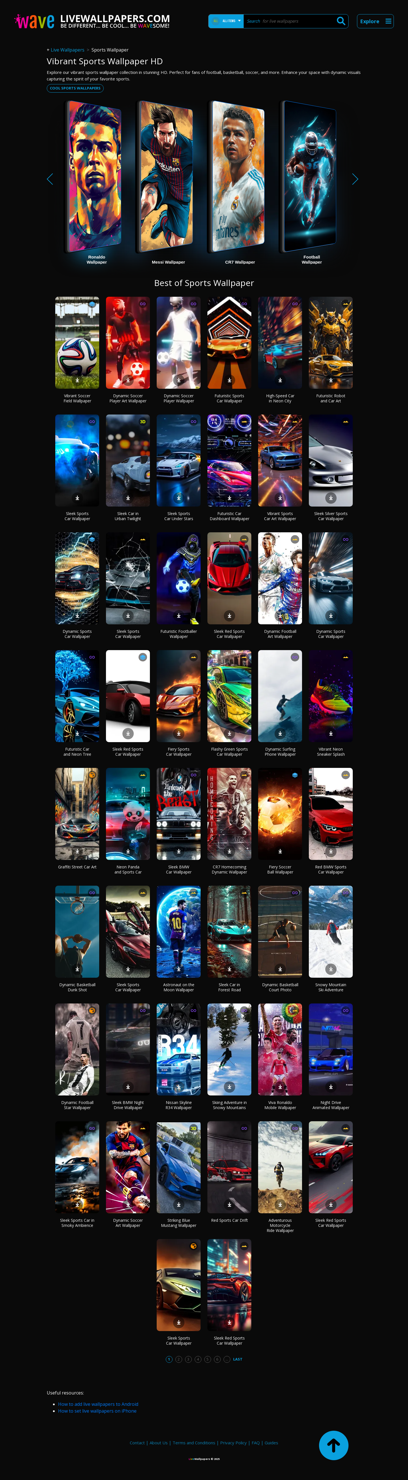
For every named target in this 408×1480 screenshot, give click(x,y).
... (227, 1359)
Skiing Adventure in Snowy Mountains (229, 1105)
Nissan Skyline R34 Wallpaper (178, 1105)
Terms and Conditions (194, 1442)
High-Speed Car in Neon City (280, 398)
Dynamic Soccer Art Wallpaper (128, 1223)
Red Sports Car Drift (229, 1220)
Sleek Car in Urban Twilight (128, 516)
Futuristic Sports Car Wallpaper (229, 398)
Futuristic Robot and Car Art (330, 398)
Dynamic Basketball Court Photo (280, 987)
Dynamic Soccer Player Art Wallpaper (127, 398)
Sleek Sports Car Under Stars (178, 516)
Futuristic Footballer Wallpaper (178, 634)
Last (238, 1359)
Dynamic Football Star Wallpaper (77, 1105)
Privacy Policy (233, 1442)
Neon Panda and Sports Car (128, 869)
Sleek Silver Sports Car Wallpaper (331, 516)
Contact (137, 1442)
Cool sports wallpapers (75, 88)
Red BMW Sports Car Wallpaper (331, 869)
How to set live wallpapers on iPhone (97, 1411)
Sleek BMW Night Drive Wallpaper (128, 1105)
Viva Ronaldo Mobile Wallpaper (280, 1105)
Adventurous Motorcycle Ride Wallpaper (280, 1225)
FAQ (256, 1442)
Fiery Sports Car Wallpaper (179, 751)
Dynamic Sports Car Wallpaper (77, 634)
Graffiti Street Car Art (77, 867)
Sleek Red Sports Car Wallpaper (229, 634)
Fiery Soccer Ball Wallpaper (280, 869)
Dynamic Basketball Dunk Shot (77, 987)
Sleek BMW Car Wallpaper (179, 869)
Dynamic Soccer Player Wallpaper (178, 398)
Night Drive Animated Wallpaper (331, 1105)
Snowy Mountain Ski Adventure (330, 987)
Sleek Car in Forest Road (229, 987)
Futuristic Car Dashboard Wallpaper (229, 516)
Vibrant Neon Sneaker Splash (331, 751)
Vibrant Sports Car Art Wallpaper (280, 516)
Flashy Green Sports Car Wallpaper (229, 751)
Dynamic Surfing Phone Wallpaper (280, 751)
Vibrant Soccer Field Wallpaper (77, 398)
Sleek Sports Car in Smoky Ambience (77, 1223)
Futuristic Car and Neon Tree (77, 751)
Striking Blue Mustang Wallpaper (178, 1223)
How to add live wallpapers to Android (98, 1404)
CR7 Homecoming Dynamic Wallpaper (229, 869)
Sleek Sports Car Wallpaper (77, 516)
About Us (159, 1442)
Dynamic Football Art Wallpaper (280, 634)
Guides (271, 1442)
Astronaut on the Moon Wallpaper (178, 987)
